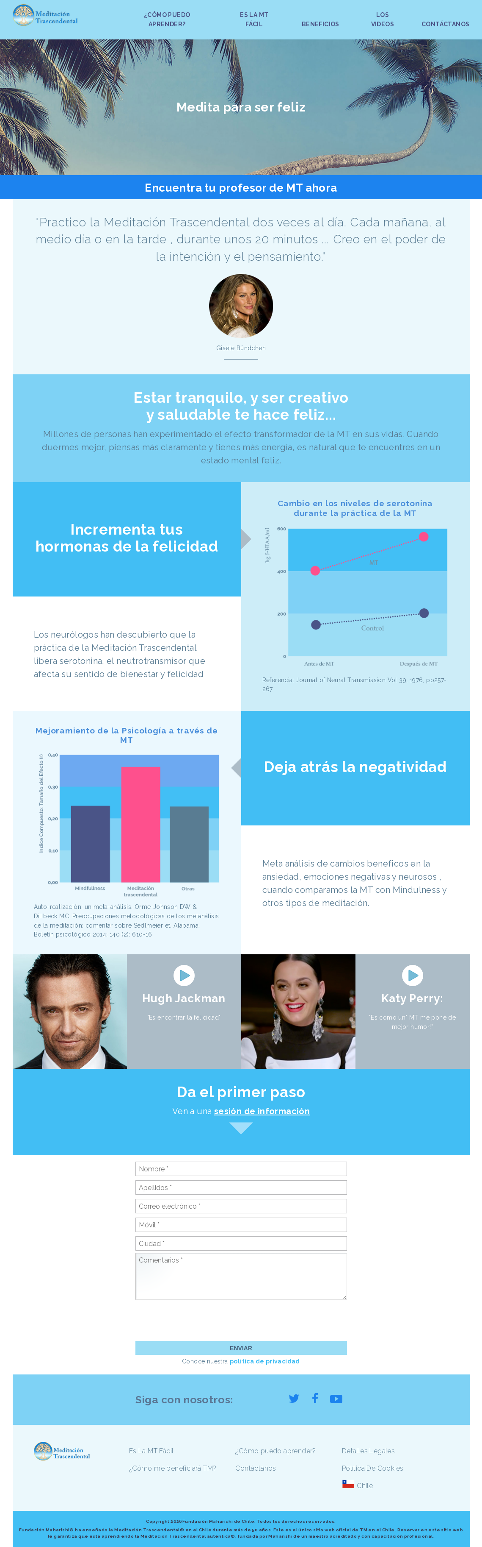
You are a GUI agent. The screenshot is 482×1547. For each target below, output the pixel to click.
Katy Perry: (412, 998)
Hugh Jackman (184, 998)
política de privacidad (265, 1361)
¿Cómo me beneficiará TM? (173, 1468)
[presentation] (199, 1320)
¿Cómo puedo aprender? (275, 1451)
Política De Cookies (373, 1468)
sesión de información (262, 1111)
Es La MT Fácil (151, 1451)
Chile (365, 1486)
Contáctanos (255, 1468)
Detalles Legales (368, 1451)
